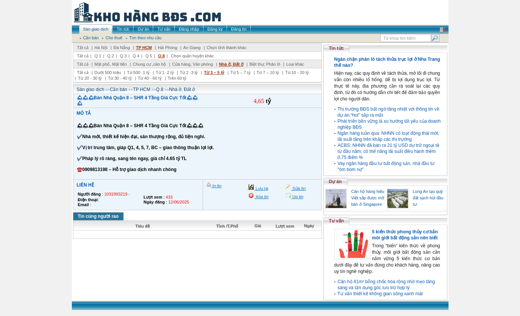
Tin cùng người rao (98, 216)
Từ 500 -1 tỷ (138, 72)
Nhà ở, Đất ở (231, 64)
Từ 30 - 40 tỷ (120, 78)
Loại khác (295, 64)
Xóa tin (262, 196)
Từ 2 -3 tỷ (189, 72)
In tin (216, 185)
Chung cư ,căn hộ (149, 64)
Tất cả (82, 47)
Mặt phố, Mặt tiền (111, 64)
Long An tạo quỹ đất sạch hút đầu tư (428, 198)
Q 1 (98, 56)
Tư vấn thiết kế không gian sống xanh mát (380, 293)
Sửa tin (298, 188)
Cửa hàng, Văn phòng (192, 64)
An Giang (192, 47)
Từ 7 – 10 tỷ (268, 72)
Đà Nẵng (121, 47)
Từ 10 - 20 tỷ (297, 72)
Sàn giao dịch (90, 89)
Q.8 (161, 56)
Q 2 (110, 56)
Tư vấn (336, 221)
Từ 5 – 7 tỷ (240, 72)
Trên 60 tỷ (177, 78)
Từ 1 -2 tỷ (165, 72)
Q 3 (123, 56)
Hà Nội (101, 47)
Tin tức (336, 48)
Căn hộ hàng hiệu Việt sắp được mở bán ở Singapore (368, 198)
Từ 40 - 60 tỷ (149, 78)
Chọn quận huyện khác (192, 56)
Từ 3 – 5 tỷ (214, 72)
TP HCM (144, 47)
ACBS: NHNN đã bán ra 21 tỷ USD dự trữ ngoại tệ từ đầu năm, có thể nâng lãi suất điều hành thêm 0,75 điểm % (388, 151)
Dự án (335, 181)
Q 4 (136, 56)
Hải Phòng (167, 47)
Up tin (297, 196)
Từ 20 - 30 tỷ (90, 78)
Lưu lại (261, 188)
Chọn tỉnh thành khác (226, 47)
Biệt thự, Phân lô (265, 64)
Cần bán (118, 89)
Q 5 (148, 56)
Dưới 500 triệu (108, 72)
